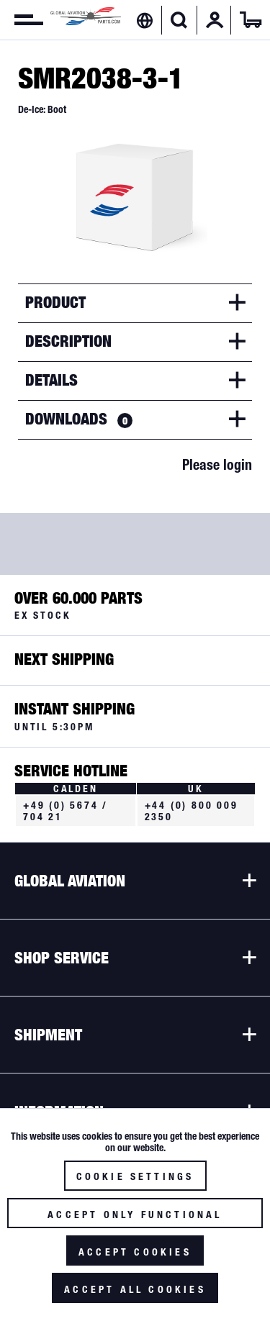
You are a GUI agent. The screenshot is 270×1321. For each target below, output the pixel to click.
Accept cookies (135, 1252)
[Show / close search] (179, 20)
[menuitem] (21, 20)
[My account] (214, 20)
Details (51, 380)
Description (68, 341)
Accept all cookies (135, 1289)
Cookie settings (135, 1176)
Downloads (78, 418)
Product (55, 302)
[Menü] (21, 20)
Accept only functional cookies (135, 1218)
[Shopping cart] (250, 20)
